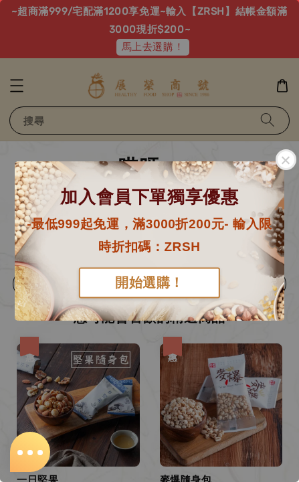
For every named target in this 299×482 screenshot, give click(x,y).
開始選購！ (149, 283)
